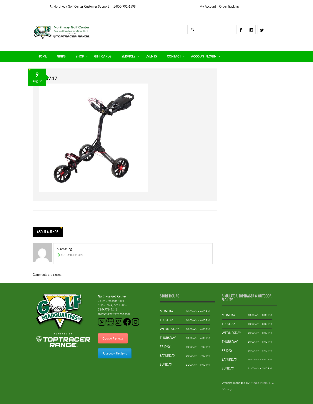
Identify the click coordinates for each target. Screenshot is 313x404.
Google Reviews (112, 338)
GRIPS (61, 56)
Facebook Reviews (114, 353)
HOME (42, 56)
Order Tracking (229, 6)
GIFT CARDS (103, 56)
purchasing (64, 249)
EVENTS (151, 56)
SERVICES (128, 56)
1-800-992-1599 (124, 6)
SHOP (80, 56)
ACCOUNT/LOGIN (203, 56)
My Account (208, 6)
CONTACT (174, 56)
